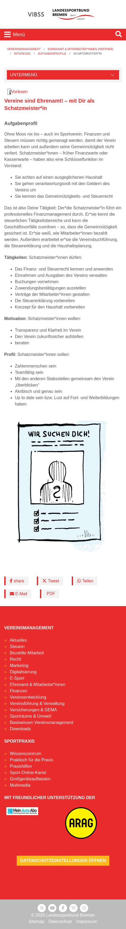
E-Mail (18, 594)
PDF (50, 593)
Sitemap (36, 921)
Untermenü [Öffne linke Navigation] (23, 74)
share (17, 581)
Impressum (86, 921)
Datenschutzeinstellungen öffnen (63, 860)
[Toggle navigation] (55, 34)
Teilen (85, 581)
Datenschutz (60, 921)
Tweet (50, 581)
